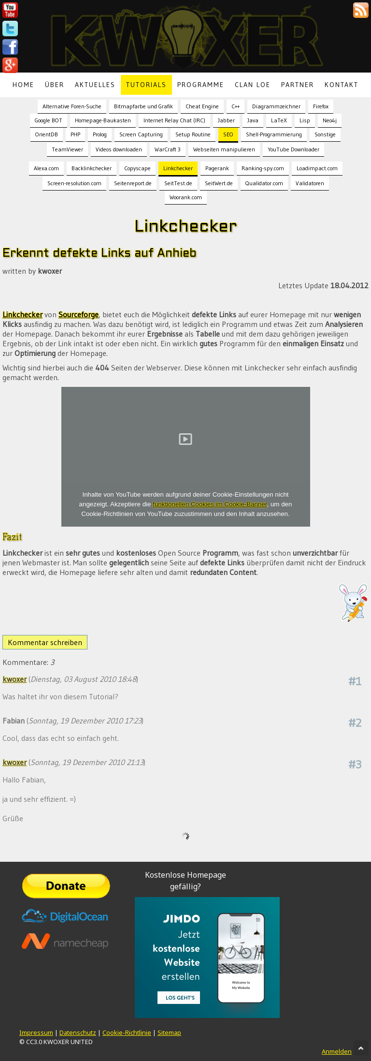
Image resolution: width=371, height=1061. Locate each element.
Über (54, 84)
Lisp (305, 120)
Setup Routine (193, 134)
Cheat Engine (202, 106)
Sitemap (169, 1032)
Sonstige (325, 134)
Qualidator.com (264, 183)
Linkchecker (178, 168)
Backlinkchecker (91, 168)
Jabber (226, 120)
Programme (200, 84)
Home (23, 84)
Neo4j (330, 120)
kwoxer (14, 679)
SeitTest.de (178, 183)
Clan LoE (253, 84)
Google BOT (48, 120)
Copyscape (137, 168)
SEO (228, 134)
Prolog (100, 134)
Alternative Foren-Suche (72, 106)
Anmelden (337, 1051)
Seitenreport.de (133, 183)
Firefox (320, 106)
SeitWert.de (219, 183)
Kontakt (341, 84)
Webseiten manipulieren (224, 149)
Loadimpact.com (317, 168)
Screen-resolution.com (74, 183)
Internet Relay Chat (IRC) (174, 120)
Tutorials (146, 84)
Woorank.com (186, 197)
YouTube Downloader (293, 149)
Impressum (36, 1032)
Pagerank (217, 168)
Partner (297, 84)
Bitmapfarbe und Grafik (143, 106)
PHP (75, 134)
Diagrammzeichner (276, 106)
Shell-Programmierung (274, 134)
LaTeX (279, 120)
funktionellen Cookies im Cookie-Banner (210, 504)
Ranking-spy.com (263, 168)
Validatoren (310, 183)
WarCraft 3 (168, 149)
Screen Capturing (141, 134)
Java (252, 120)
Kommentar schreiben (45, 642)
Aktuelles (95, 84)
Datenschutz (77, 1032)
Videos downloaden (119, 149)
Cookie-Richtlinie (126, 1032)
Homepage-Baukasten (103, 120)
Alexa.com (46, 168)
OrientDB (46, 134)
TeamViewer (67, 149)
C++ (235, 106)
